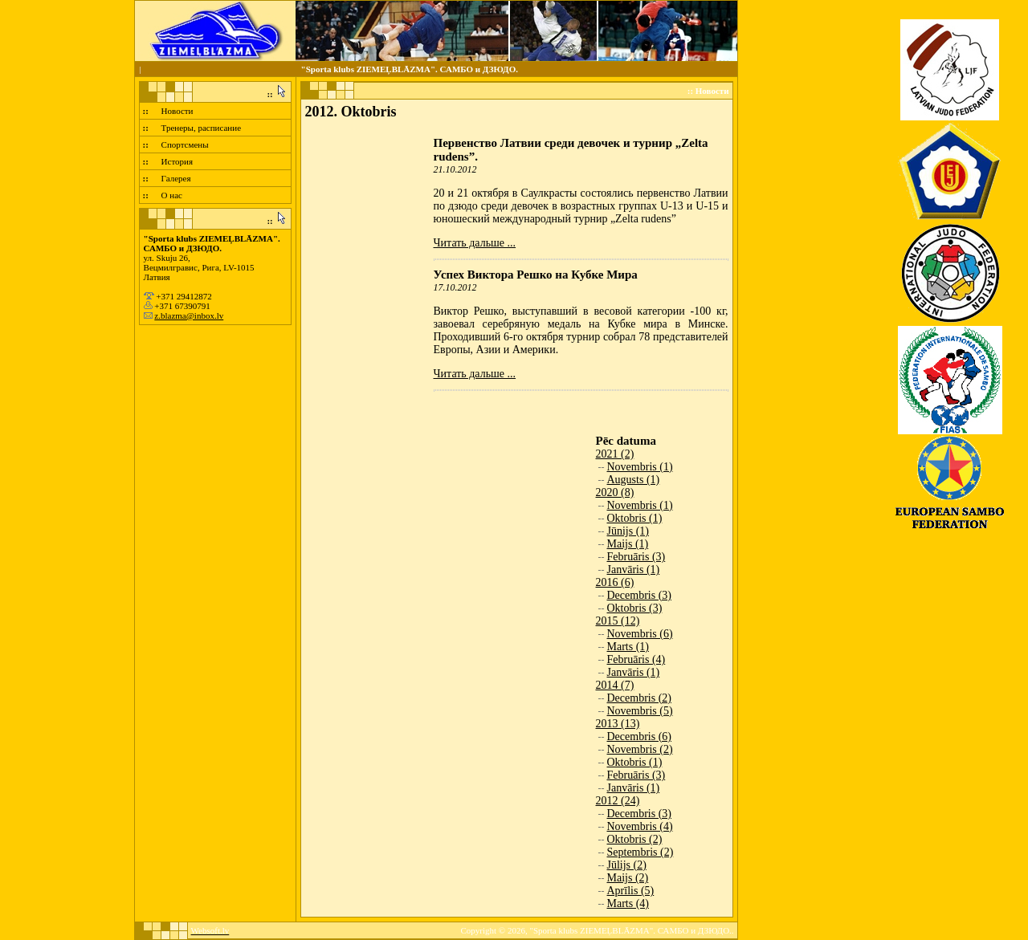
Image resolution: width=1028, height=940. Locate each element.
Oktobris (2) (635, 839)
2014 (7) (615, 685)
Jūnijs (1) (628, 531)
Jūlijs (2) (627, 865)
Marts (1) (628, 647)
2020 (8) (615, 492)
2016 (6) (615, 582)
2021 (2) (615, 454)
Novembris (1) (640, 467)
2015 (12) (618, 621)
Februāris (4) (636, 659)
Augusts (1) (633, 480)
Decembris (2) (639, 698)
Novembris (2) (640, 749)
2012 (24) (618, 801)
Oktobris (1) (635, 518)
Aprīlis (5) (631, 891)
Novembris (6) (640, 634)
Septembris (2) (640, 852)
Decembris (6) (639, 736)
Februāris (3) (636, 557)
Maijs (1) (628, 544)
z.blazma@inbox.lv (188, 315)
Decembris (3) (639, 595)
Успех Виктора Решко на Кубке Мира (536, 274)
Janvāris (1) (633, 570)
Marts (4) (628, 903)
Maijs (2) (628, 878)
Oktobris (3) (635, 608)
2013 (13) (618, 724)
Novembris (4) (640, 826)
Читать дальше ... (475, 243)
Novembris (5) (640, 711)
